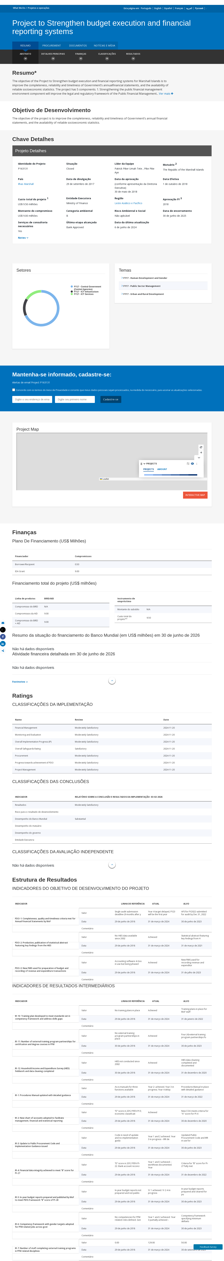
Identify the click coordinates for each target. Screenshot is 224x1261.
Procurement (51, 45)
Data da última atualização (132, 222)
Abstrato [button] (25, 57)
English (157, 8)
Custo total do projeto (33, 199)
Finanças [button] (80, 57)
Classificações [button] (107, 57)
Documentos (78, 45)
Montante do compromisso (35, 210)
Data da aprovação (127, 179)
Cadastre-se (110, 399)
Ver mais (166, 93)
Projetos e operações (38, 7)
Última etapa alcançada (81, 222)
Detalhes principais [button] (53, 57)
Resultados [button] (133, 57)
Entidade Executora (78, 198)
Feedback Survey (208, 1246)
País (20, 179)
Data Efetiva (171, 179)
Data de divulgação (78, 179)
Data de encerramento (177, 210)
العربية (189, 8)
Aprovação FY (172, 199)
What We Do (19, 7)
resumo (25, 45)
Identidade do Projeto (32, 163)
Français (179, 8)
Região (119, 198)
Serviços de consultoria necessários (32, 224)
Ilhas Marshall (26, 184)
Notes (22, 237)
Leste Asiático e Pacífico (128, 203)
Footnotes (18, 681)
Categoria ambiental (79, 210)
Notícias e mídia (104, 45)
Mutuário (170, 164)
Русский (199, 8)
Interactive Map (195, 495)
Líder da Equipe (124, 163)
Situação (71, 163)
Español (168, 8)
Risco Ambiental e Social (130, 210)
